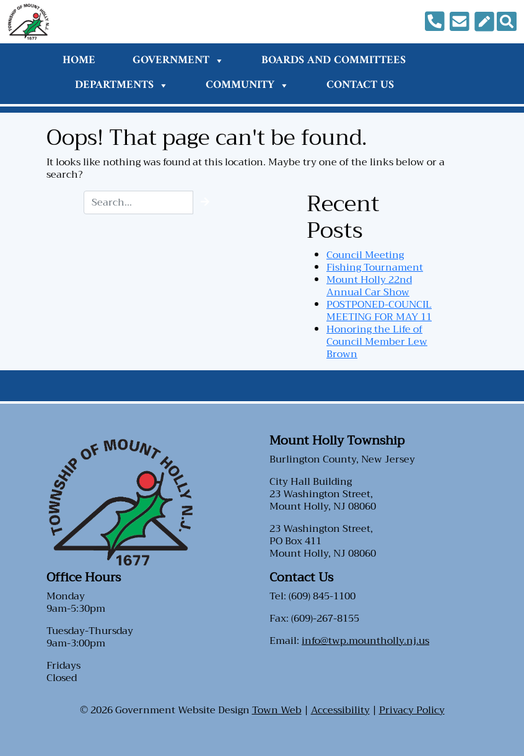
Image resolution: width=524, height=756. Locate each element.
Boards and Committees (333, 60)
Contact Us (360, 85)
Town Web (277, 710)
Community (247, 85)
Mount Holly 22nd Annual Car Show (369, 286)
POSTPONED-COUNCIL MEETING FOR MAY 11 (379, 311)
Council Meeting (365, 255)
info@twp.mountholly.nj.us (365, 641)
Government (178, 60)
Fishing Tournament (374, 267)
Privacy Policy (412, 710)
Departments (121, 85)
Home (79, 60)
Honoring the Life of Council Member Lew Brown (376, 342)
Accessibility (340, 710)
